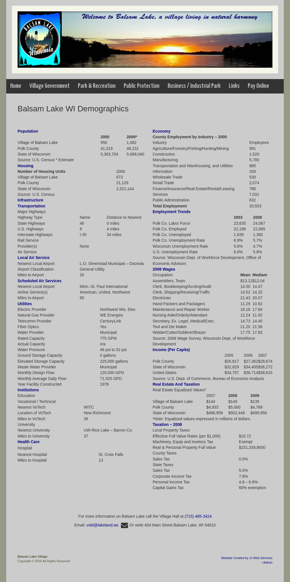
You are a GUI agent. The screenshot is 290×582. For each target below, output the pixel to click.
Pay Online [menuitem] (258, 86)
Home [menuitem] (15, 86)
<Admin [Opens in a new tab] (267, 562)
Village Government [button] (49, 86)
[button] (49, 86)
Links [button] (234, 86)
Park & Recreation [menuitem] (97, 86)
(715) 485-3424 (198, 516)
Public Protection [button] (141, 86)
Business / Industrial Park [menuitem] (194, 86)
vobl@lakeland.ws (107, 525)
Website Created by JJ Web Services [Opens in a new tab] (246, 558)
